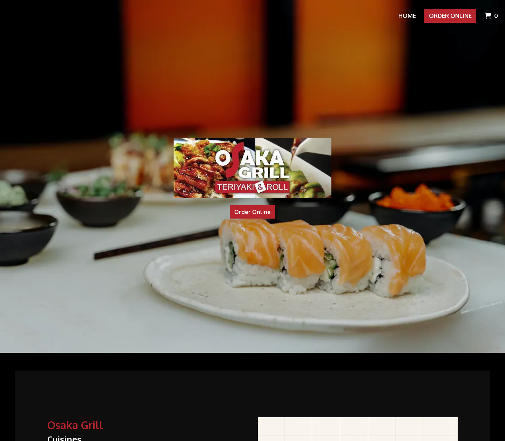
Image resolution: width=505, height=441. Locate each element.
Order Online (450, 15)
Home (407, 15)
